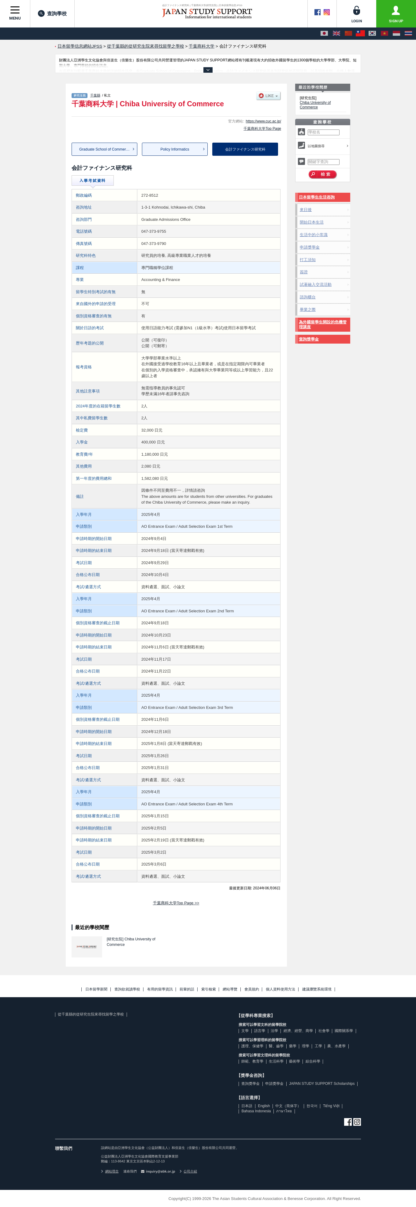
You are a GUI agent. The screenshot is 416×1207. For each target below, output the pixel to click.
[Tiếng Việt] (384, 33)
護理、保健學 (252, 1046)
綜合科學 (313, 1061)
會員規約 (251, 989)
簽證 (304, 272)
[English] (336, 33)
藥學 (292, 1046)
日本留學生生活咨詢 (317, 197)
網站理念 (110, 1171)
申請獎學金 (310, 247)
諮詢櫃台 (308, 297)
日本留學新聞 (96, 989)
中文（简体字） (288, 1106)
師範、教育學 (252, 1061)
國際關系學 (344, 1031)
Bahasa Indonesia (256, 1111)
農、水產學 (336, 1046)
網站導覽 (230, 989)
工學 (318, 1046)
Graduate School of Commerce (104, 149)
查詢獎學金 (309, 339)
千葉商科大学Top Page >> (176, 903)
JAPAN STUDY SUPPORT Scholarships (322, 1083)
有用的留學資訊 (160, 989)
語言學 (259, 1031)
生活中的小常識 (314, 234)
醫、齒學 (276, 1046)
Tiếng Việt (331, 1106)
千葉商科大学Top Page (262, 128)
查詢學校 (52, 13)
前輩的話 (187, 989)
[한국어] (372, 33)
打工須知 (308, 259)
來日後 (306, 209)
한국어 (312, 1106)
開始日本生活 (312, 222)
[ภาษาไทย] (408, 33)
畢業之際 (308, 309)
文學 (245, 1031)
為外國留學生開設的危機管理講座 (323, 324)
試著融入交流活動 (316, 284)
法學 (274, 1031)
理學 (305, 1046)
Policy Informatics (174, 149)
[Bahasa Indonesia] (396, 33)
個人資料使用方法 (280, 989)
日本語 (246, 1106)
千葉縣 (95, 95)
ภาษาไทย (284, 1111)
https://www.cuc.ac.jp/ (263, 121)
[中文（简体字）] (348, 33)
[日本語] (324, 33)
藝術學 (294, 1061)
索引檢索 (208, 989)
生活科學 (276, 1061)
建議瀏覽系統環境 (317, 989)
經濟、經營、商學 (298, 1031)
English (264, 1106)
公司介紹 (188, 1171)
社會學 (323, 1031)
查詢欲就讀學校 (127, 989)
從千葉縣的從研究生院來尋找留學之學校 (91, 1014)
